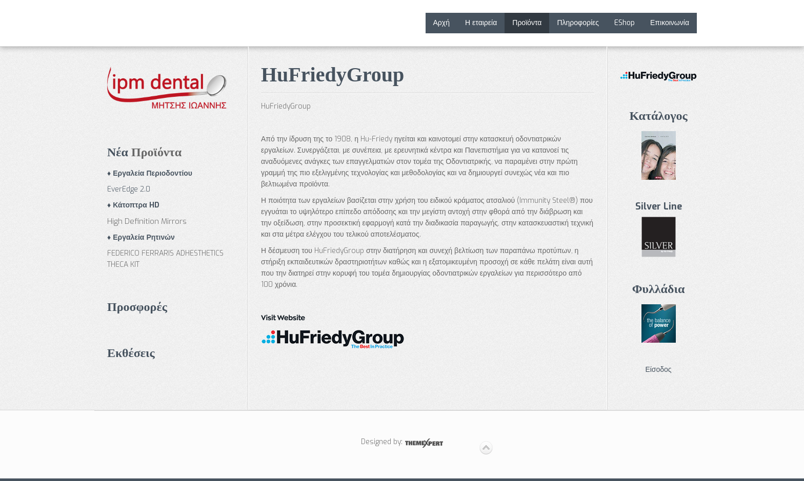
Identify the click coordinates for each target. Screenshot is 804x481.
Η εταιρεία (481, 23)
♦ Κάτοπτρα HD (133, 205)
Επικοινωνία (669, 23)
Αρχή (441, 23)
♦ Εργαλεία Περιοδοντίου (149, 173)
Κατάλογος (658, 115)
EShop (624, 23)
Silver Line (658, 206)
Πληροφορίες (578, 23)
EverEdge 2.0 (128, 189)
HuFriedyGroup (332, 74)
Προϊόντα (526, 23)
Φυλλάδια (658, 289)
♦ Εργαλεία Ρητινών (141, 237)
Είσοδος (658, 369)
